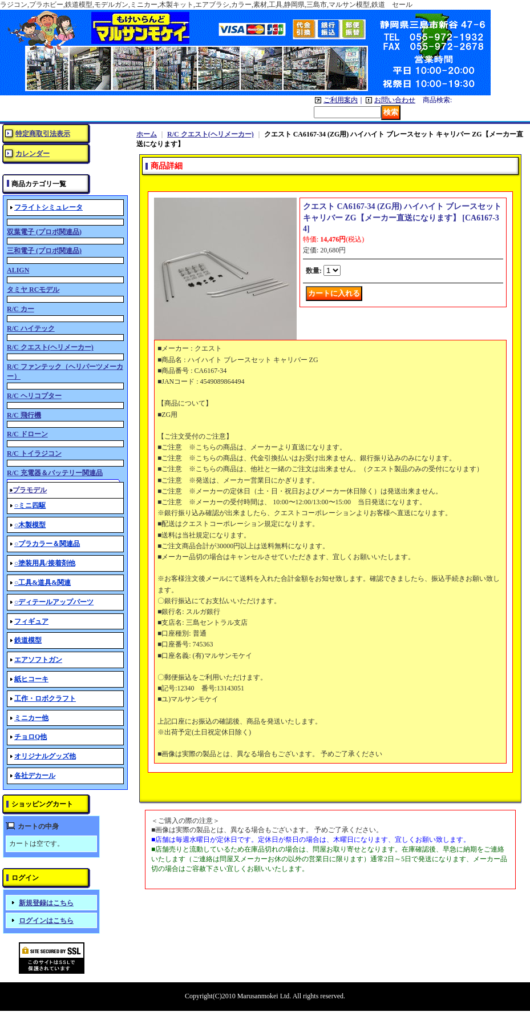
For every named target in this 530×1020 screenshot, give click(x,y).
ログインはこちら (46, 921)
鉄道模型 (28, 640)
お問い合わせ (394, 100)
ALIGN (18, 270)
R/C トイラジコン (34, 453)
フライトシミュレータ (48, 207)
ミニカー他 (31, 718)
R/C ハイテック (31, 328)
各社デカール (34, 776)
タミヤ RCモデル (33, 290)
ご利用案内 (340, 100)
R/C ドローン (27, 434)
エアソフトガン (38, 660)
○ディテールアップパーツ (54, 602)
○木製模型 (30, 525)
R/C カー (20, 309)
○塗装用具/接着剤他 (44, 563)
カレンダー (32, 154)
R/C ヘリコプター (34, 396)
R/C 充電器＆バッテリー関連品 (55, 473)
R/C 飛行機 (24, 415)
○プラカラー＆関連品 (47, 544)
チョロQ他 (30, 737)
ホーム (146, 134)
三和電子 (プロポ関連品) (44, 251)
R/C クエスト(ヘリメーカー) (50, 347)
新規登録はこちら (46, 903)
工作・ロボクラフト (45, 698)
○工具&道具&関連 (42, 583)
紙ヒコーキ (31, 679)
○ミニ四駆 (30, 505)
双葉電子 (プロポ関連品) (44, 232)
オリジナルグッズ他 (45, 756)
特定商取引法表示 (42, 134)
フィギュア (31, 621)
